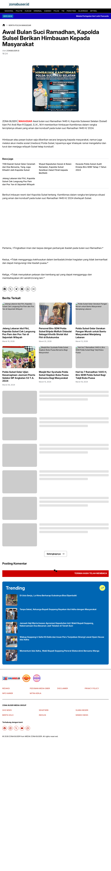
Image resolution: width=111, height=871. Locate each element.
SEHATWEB (43, 710)
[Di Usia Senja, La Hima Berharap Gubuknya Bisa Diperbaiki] (11, 600)
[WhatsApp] (27, 289)
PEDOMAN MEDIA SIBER (40, 688)
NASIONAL (9, 11)
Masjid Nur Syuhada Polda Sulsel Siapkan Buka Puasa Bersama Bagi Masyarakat (54, 374)
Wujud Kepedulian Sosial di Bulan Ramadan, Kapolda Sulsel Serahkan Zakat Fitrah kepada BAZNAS (55, 168)
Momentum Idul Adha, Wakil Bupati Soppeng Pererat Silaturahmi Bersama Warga (59, 651)
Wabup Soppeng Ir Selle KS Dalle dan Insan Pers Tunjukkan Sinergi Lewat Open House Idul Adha (62, 638)
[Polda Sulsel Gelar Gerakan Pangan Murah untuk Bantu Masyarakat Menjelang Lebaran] (92, 314)
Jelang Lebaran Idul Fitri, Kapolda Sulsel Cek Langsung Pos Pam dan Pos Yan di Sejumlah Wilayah (18, 181)
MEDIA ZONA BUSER (33, 736)
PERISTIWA (71, 11)
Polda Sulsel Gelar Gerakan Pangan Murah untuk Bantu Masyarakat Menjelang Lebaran (91, 333)
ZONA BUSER (14, 736)
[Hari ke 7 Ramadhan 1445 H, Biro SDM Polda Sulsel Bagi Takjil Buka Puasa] (92, 357)
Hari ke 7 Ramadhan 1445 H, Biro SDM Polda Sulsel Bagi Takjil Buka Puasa (91, 374)
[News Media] (36, 678)
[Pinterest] (22, 289)
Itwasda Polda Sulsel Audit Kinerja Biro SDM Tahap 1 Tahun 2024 (91, 167)
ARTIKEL (93, 11)
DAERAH (47, 11)
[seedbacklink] (26, 678)
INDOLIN (42, 715)
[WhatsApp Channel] (27, 728)
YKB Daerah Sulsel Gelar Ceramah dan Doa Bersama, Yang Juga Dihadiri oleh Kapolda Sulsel (18, 167)
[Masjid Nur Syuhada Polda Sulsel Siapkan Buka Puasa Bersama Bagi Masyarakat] (55, 357)
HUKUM (28, 11)
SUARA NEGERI (82, 710)
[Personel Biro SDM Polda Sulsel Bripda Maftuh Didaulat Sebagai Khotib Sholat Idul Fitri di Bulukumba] (55, 314)
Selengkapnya (55, 554)
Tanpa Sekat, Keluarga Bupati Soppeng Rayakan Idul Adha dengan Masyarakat (58, 609)
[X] (10, 289)
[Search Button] (107, 4)
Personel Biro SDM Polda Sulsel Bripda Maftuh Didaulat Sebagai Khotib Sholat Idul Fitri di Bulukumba (55, 333)
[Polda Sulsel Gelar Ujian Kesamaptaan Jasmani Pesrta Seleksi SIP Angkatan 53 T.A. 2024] (18, 357)
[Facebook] (4, 289)
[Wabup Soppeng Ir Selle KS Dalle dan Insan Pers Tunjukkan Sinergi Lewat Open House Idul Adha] (11, 641)
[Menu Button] (4, 4)
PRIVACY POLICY (92, 688)
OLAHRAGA (83, 11)
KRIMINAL (38, 11)
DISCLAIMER (62, 688)
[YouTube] (22, 728)
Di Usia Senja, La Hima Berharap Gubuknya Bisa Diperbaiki (48, 595)
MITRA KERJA (35, 693)
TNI (62, 11)
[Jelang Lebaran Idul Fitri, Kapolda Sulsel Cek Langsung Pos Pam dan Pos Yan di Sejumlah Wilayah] (18, 314)
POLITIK (19, 11)
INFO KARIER (7, 693)
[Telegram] (16, 289)
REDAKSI (6, 688)
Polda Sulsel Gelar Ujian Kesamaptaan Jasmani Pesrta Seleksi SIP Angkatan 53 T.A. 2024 (18, 376)
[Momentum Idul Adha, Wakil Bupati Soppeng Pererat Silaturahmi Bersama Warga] (11, 655)
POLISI (56, 11)
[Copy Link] (33, 289)
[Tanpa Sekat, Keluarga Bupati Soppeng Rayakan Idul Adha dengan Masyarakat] (11, 614)
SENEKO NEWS (82, 715)
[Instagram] (10, 728)
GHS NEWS (7, 710)
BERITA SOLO (7, 715)
